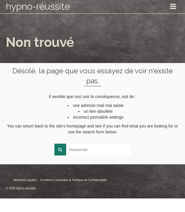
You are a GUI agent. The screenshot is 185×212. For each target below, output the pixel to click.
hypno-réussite (38, 6)
